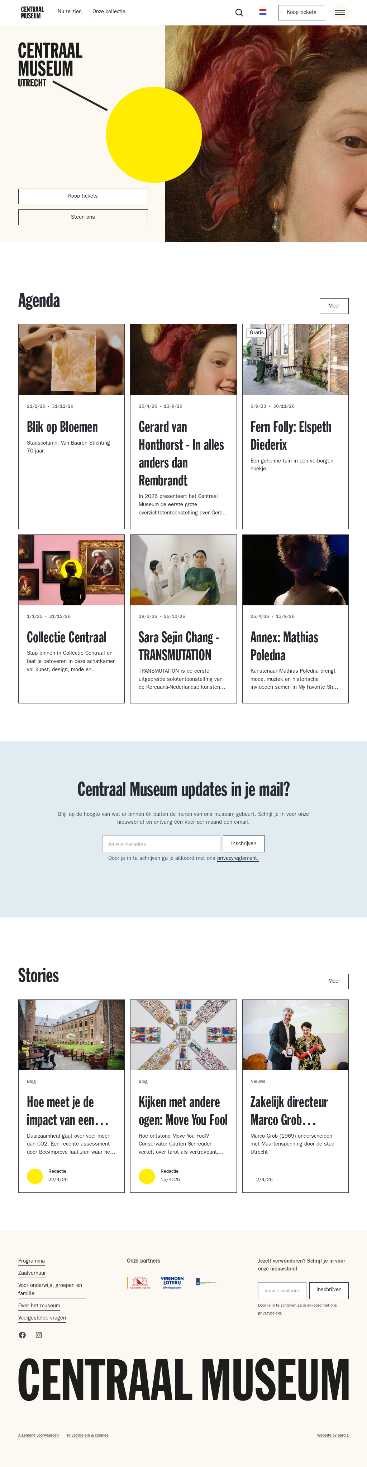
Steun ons (83, 218)
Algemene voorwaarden (38, 1436)
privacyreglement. (238, 859)
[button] (262, 12)
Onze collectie (108, 12)
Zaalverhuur (32, 1274)
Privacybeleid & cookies (88, 1436)
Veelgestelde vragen (42, 1318)
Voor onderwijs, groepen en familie (50, 1290)
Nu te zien (70, 12)
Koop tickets (301, 13)
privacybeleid (269, 1314)
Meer (334, 306)
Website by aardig (333, 1436)
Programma (31, 1261)
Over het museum (39, 1306)
